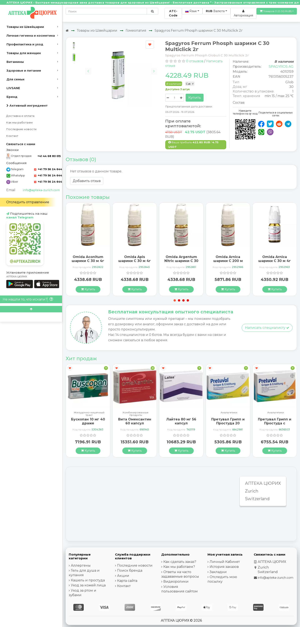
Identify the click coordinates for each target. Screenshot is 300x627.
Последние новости (21, 129)
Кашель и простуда (88, 580)
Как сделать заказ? (179, 562)
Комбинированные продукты (136, 413)
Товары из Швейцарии (25, 27)
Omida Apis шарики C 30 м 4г (134, 259)
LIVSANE (13, 88)
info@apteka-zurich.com (41, 190)
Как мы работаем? (179, 567)
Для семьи (15, 79)
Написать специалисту (267, 328)
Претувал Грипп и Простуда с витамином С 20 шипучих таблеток (274, 425)
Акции (123, 576)
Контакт (12, 135)
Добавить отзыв (87, 181)
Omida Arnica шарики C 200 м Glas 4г (228, 261)
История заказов (224, 567)
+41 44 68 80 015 (49, 156)
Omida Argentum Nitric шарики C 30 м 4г (181, 261)
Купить (194, 98)
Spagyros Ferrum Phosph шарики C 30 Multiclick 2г (199, 30)
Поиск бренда (129, 570)
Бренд (12, 97)
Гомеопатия (136, 30)
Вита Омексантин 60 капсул (134, 421)
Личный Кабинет (225, 562)
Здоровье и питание (23, 70)
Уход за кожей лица (88, 585)
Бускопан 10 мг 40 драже (88, 421)
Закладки (218, 572)
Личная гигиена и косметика (30, 35)
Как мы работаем (19, 122)
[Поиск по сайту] (152, 11)
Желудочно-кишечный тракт (89, 413)
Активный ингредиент (27, 105)
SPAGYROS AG (281, 67)
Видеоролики (176, 581)
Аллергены (81, 565)
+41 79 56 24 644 (48, 169)
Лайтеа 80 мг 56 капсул (181, 421)
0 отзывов (194, 61)
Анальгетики (229, 412)
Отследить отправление (27, 202)
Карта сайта (127, 581)
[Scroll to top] (31, 309)
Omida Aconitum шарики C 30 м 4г (88, 259)
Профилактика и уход (24, 44)
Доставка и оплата (20, 115)
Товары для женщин (23, 53)
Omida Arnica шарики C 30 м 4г (274, 259)
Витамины (15, 62)
